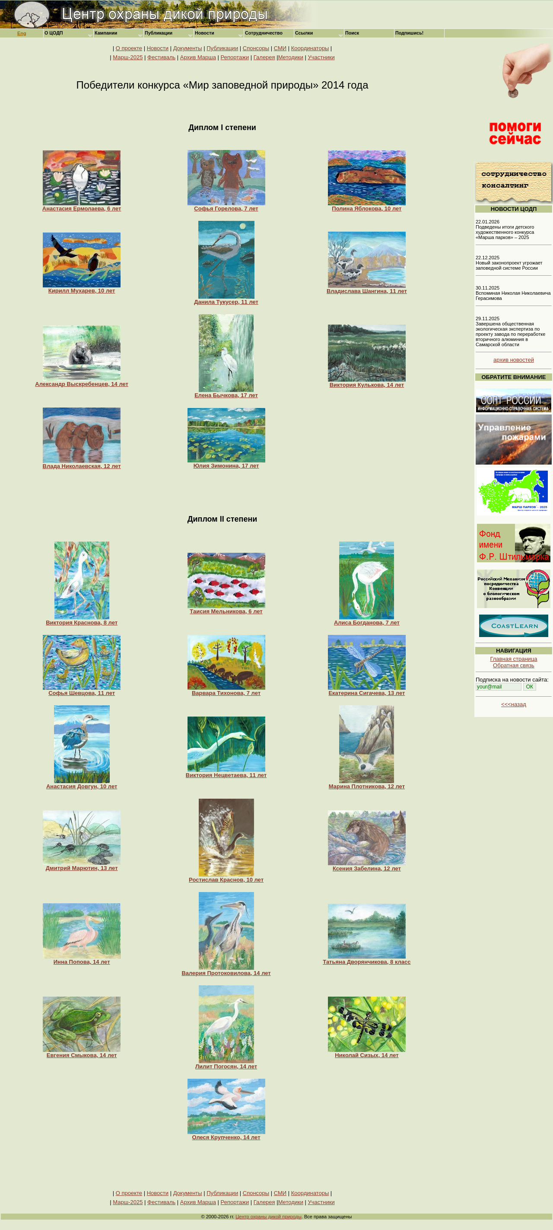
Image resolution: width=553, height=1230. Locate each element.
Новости (157, 48)
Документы (187, 48)
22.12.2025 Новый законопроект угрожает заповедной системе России (509, 263)
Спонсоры (256, 48)
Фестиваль (161, 57)
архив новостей (513, 360)
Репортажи (235, 57)
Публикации (222, 48)
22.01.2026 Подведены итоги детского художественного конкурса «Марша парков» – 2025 (505, 229)
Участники (321, 57)
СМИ (280, 48)
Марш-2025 (128, 57)
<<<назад (513, 704)
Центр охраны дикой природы (268, 1216)
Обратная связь (513, 665)
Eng (21, 33)
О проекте (129, 48)
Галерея (264, 57)
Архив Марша (198, 57)
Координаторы (310, 48)
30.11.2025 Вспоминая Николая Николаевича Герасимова (513, 293)
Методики (290, 57)
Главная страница (513, 659)
